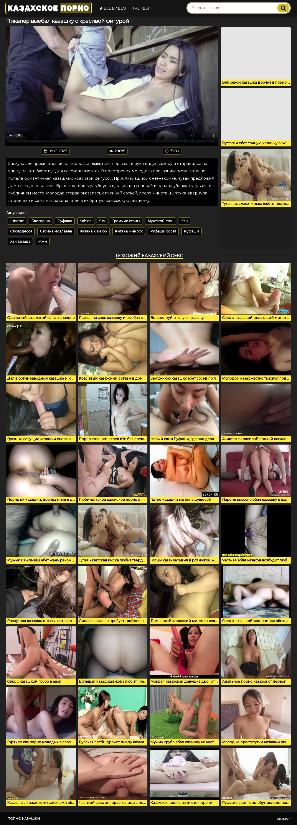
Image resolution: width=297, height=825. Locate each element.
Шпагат (16, 221)
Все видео (113, 8)
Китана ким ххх (93, 231)
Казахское (48, 8)
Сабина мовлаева (56, 231)
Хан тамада (20, 241)
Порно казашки (23, 819)
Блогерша (40, 221)
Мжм (42, 241)
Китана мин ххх (128, 231)
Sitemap (283, 818)
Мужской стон (160, 221)
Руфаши (191, 231)
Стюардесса (21, 231)
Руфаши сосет (163, 231)
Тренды (141, 8)
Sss (101, 221)
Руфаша (65, 221)
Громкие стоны (126, 221)
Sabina (85, 221)
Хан (184, 221)
